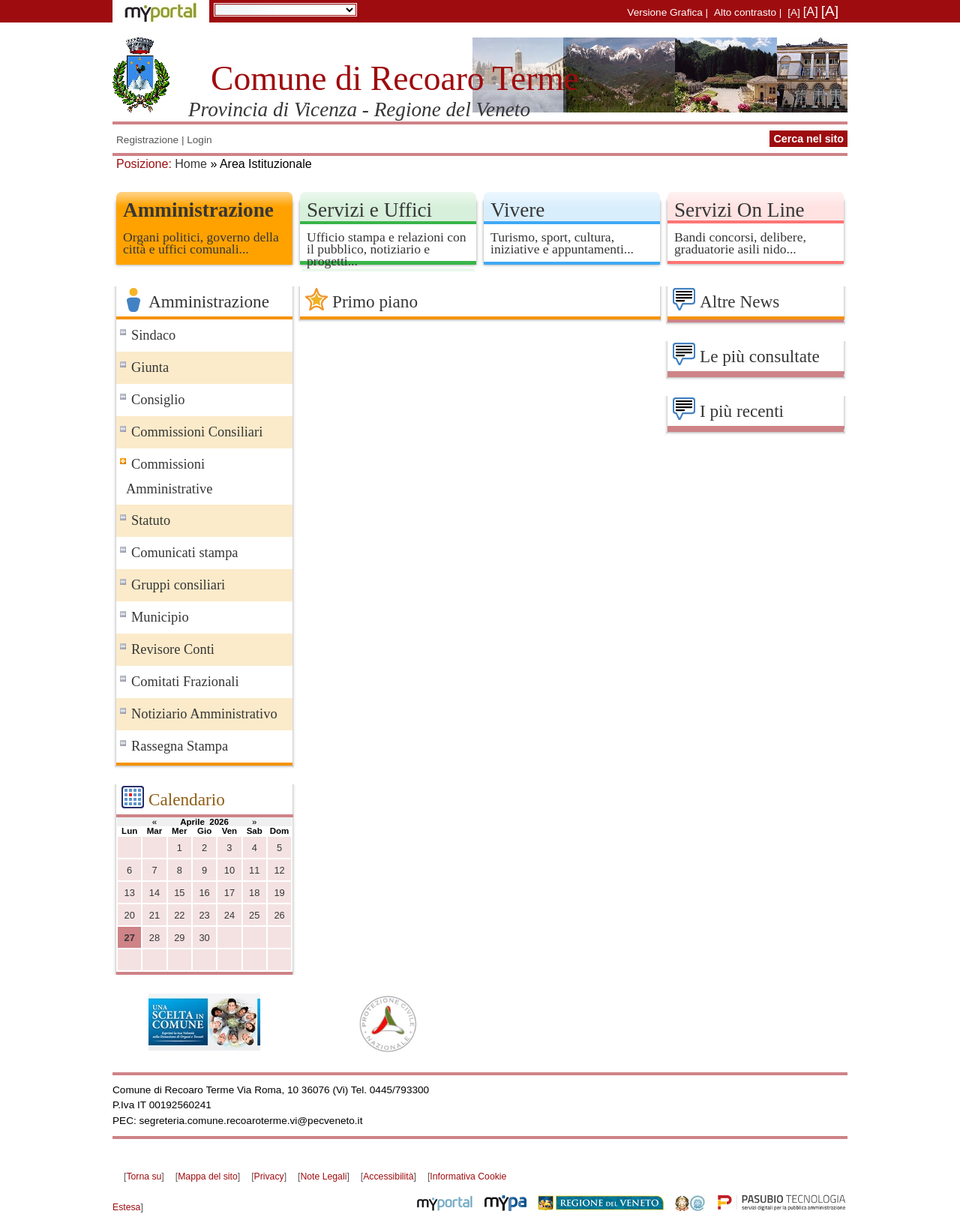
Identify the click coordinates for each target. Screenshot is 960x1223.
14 (154, 892)
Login (199, 139)
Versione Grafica (665, 12)
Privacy (269, 1176)
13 (129, 892)
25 (254, 915)
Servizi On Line (739, 210)
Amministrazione (198, 210)
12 (279, 870)
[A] (794, 12)
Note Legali (323, 1176)
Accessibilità (388, 1176)
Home (191, 163)
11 (254, 870)
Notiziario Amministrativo (204, 713)
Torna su (143, 1176)
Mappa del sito (208, 1176)
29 (179, 937)
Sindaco (153, 335)
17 (229, 892)
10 (229, 870)
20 (129, 915)
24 (229, 915)
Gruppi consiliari (178, 584)
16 (204, 892)
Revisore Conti (172, 649)
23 (204, 915)
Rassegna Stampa (179, 746)
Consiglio (158, 399)
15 (179, 892)
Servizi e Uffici (369, 210)
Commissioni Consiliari (196, 431)
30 (204, 937)
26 (279, 915)
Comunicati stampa (184, 552)
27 (129, 937)
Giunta (150, 367)
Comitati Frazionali (185, 681)
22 (179, 915)
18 (254, 892)
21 (154, 915)
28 (154, 937)
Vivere (517, 210)
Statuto (150, 520)
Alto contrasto (745, 12)
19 (279, 892)
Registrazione (147, 139)
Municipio (160, 617)
